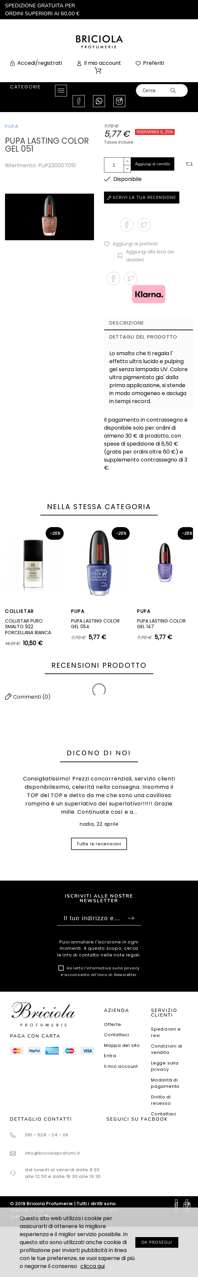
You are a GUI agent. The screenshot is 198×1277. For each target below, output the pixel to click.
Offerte (112, 1024)
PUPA (12, 126)
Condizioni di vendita (166, 1049)
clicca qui (92, 1266)
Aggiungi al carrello (152, 164)
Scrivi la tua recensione (141, 197)
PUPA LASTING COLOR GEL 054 (95, 624)
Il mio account (121, 1066)
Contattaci (116, 1035)
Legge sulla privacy (165, 1066)
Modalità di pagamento (165, 1083)
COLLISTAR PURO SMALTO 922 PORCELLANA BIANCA (28, 627)
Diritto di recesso (161, 1100)
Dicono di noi (99, 753)
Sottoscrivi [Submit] (131, 918)
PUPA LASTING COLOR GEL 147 (161, 624)
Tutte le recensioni (99, 844)
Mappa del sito (122, 1045)
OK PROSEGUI (156, 1242)
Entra (110, 1056)
